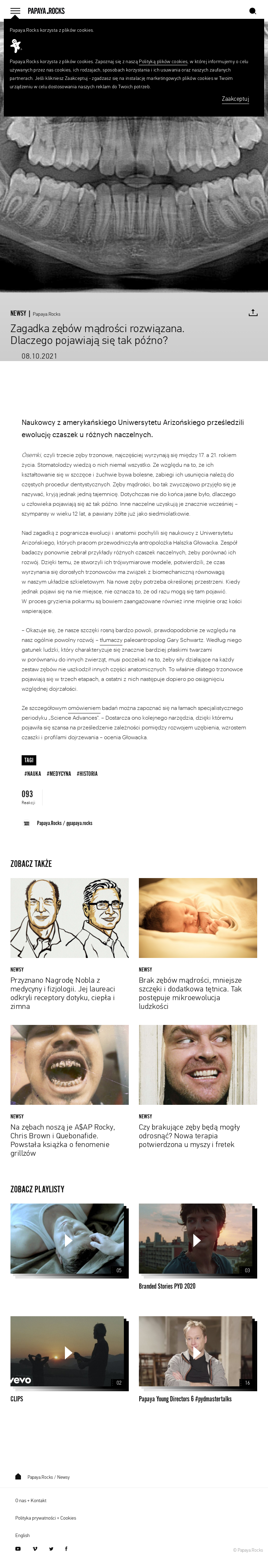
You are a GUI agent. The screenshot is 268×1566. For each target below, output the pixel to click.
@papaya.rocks (79, 823)
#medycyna (59, 774)
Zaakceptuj (235, 99)
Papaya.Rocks (46, 314)
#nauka (32, 774)
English (22, 1535)
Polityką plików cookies (163, 61)
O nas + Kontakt (30, 1500)
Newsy (63, 1477)
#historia (87, 774)
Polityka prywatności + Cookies (45, 1518)
